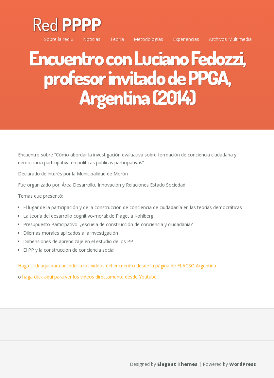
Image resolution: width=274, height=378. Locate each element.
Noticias (91, 39)
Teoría (117, 39)
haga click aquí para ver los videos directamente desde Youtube (89, 277)
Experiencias (186, 39)
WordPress (242, 364)
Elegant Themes (177, 364)
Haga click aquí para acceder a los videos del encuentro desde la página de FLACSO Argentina (117, 265)
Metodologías (148, 39)
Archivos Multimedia (230, 39)
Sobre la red (57, 39)
